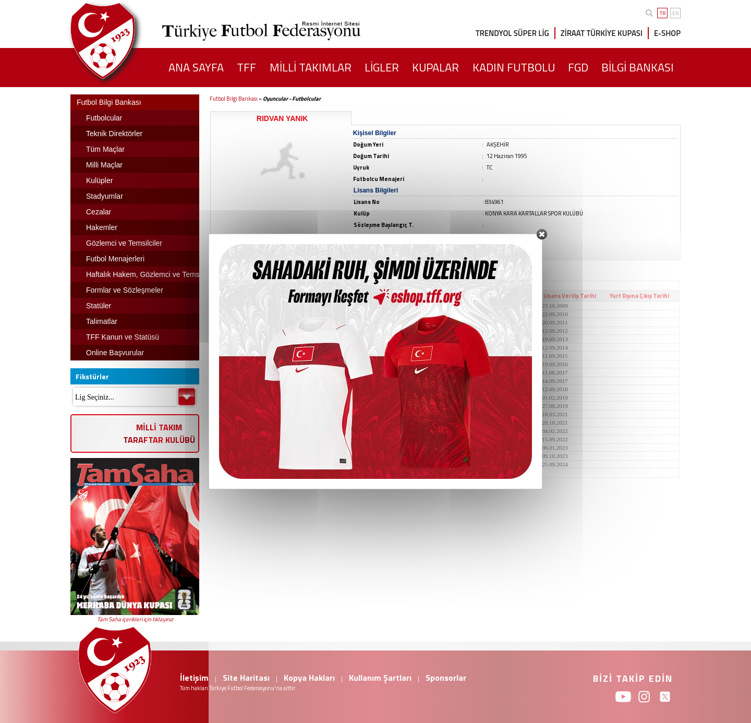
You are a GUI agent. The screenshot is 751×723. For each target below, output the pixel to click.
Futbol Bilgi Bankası (234, 98)
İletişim (194, 677)
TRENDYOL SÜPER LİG (512, 33)
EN (675, 13)
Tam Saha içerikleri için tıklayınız (135, 619)
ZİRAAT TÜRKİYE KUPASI (602, 33)
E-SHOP (667, 33)
